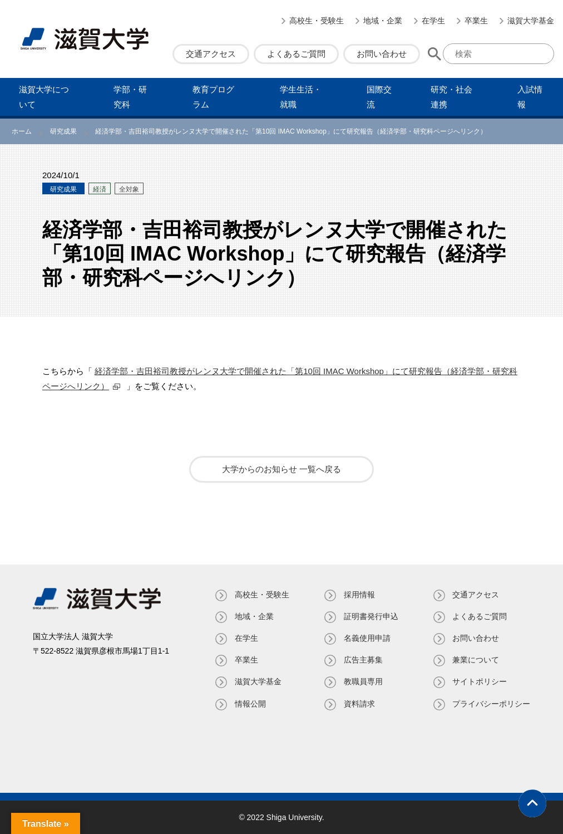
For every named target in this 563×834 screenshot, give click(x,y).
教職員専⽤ (362, 681)
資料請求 (358, 703)
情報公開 (249, 703)
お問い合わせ (382, 53)
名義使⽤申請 (366, 638)
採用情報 (358, 594)
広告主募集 (362, 659)
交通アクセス (211, 53)
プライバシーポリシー (491, 703)
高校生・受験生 (316, 20)
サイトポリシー (479, 681)
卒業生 (476, 20)
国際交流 (379, 97)
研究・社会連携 (451, 97)
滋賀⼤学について (44, 97)
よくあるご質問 (296, 53)
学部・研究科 (130, 97)
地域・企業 (382, 20)
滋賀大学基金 (530, 20)
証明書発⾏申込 (370, 616)
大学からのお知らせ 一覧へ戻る (281, 469)
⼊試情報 (529, 97)
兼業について (475, 659)
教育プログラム (213, 97)
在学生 (433, 20)
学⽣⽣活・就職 (301, 97)
